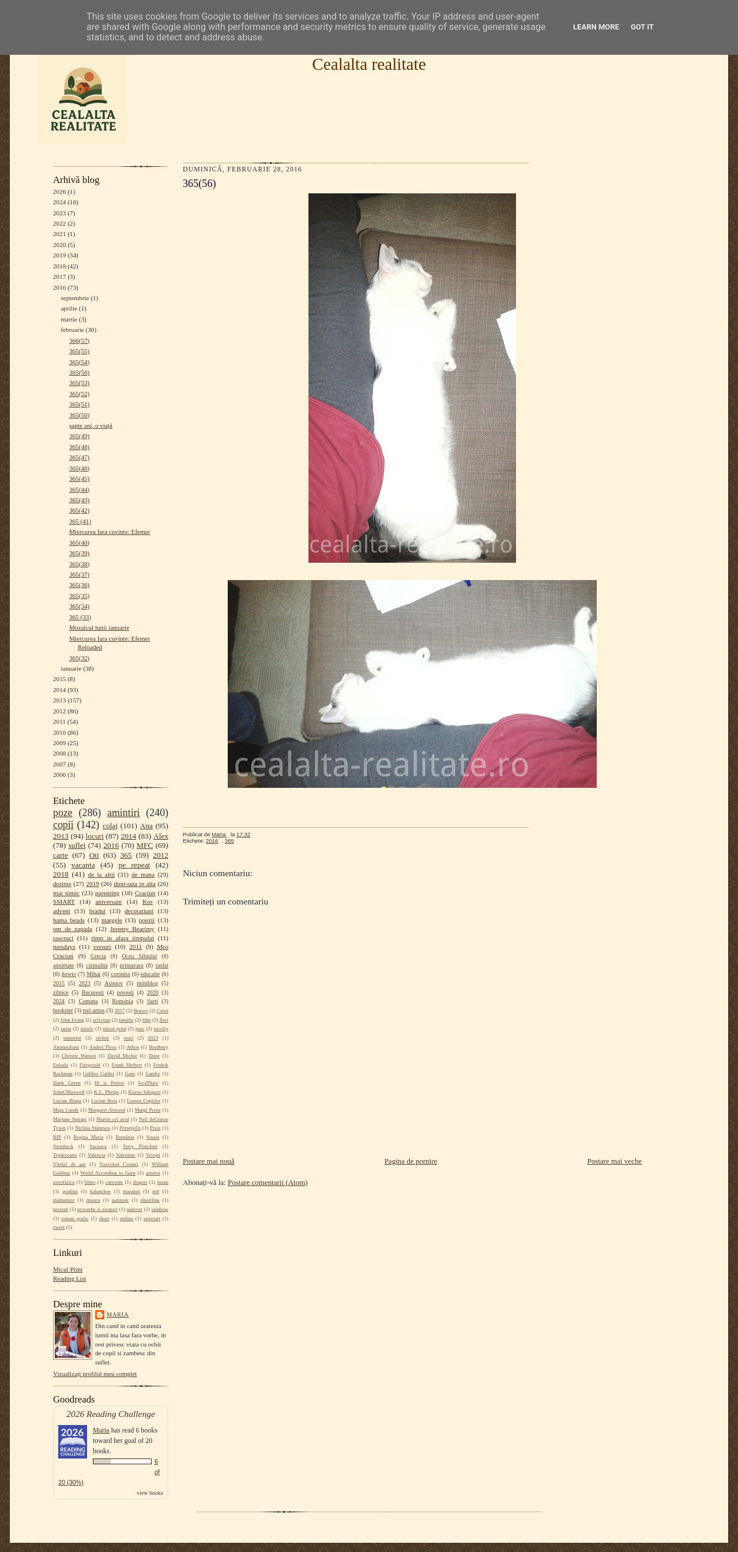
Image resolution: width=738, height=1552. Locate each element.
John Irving (72, 1020)
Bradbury (158, 1047)
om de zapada (72, 928)
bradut (97, 910)
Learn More (596, 27)
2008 (59, 753)
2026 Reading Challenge (110, 1414)
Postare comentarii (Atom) (268, 1182)
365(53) (79, 382)
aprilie (69, 308)
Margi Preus (148, 1110)
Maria (118, 1314)
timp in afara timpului (123, 937)
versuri (102, 946)
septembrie (75, 297)
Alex (160, 836)
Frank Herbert (127, 1065)
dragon (140, 1182)
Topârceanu (65, 1155)
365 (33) (80, 617)
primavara (132, 965)
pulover (134, 1209)
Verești (153, 1155)
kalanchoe (100, 1191)
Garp (130, 1073)
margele (111, 920)
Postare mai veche (614, 1161)
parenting (107, 892)
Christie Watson (79, 1056)
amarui (153, 1173)
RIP (57, 1137)
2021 (59, 233)
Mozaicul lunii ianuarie (99, 627)
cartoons (114, 1182)
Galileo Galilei (98, 1073)
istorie (87, 1028)
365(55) (79, 350)
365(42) (79, 510)
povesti (125, 992)
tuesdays (64, 946)
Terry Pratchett (140, 1146)
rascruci (63, 937)
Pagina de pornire (411, 1161)
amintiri (123, 812)
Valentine (125, 1155)
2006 (59, 774)
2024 (59, 202)
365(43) (79, 499)
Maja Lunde (65, 1110)
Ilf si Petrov (109, 1083)
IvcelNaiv (148, 1083)
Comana (87, 1001)
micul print (114, 1028)
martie (69, 319)
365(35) (79, 595)
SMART (64, 901)
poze (63, 812)
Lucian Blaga (67, 1101)
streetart (152, 1218)
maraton (131, 1191)
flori (164, 1020)
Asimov (113, 983)
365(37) (79, 574)
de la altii (101, 874)
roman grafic (74, 1218)
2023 (59, 213)
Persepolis (130, 1128)
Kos (147, 901)
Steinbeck (63, 1146)
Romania (122, 1001)
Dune (154, 1056)
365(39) (79, 552)
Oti (94, 855)
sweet (59, 1227)
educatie (150, 974)
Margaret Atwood (106, 1110)
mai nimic (66, 892)
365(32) (79, 658)
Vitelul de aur (69, 1164)
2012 (59, 711)
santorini (72, 1038)
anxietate (63, 965)
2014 (59, 689)
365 (125, 855)
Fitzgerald (90, 1065)
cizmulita (96, 965)
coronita (120, 974)
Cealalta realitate (369, 64)
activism (101, 1020)
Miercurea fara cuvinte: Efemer (109, 531)
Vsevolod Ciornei (118, 1164)
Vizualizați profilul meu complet (95, 1373)
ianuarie (71, 668)
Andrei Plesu (103, 1047)
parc (139, 1028)
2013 (59, 700)
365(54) (79, 361)
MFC (145, 845)
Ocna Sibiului (139, 956)
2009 (59, 742)
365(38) (79, 563)
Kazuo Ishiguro (145, 1092)
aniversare (108, 901)
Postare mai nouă (209, 1161)
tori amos (94, 1010)
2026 (59, 191)
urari (129, 1038)
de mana (143, 874)
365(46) (79, 468)
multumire (63, 1200)
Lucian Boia (104, 1101)
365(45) (79, 478)
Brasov (141, 1011)
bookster (63, 1010)
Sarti (152, 1001)
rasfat (162, 965)
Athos (133, 1047)
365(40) (79, 542)
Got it (642, 27)
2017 (59, 276)
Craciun (145, 892)
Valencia (97, 1155)
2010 (59, 732)
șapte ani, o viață (90, 425)
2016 (59, 287)
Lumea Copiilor (143, 1101)
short (104, 1218)
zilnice (61, 992)
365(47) (79, 457)
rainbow (160, 1209)
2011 (59, 721)
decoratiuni (139, 910)
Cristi (162, 1011)
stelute (102, 1038)
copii (63, 825)
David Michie (122, 1056)
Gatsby (152, 1073)
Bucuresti (93, 992)
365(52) (79, 393)
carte (60, 855)
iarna (66, 1028)
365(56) (79, 372)
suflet (77, 845)
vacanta (83, 865)
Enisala (60, 1065)
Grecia (98, 956)
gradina (70, 1191)
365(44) (79, 489)
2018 (59, 266)
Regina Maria (88, 1137)
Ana (146, 825)
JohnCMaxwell (69, 1092)
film (146, 1020)
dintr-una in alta (135, 883)
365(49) (79, 435)
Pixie (155, 1128)
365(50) (79, 415)
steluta (126, 1218)
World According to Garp (107, 1173)
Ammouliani (66, 1047)
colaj (110, 825)
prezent (60, 1209)
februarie (72, 329)
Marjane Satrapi (69, 1119)
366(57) (79, 340)
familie (126, 1020)
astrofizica (63, 1182)
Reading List (69, 1278)
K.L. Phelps (106, 1092)
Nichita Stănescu (92, 1128)
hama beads (69, 920)
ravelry (161, 1028)
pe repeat (134, 865)
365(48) (79, 446)
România (124, 1137)
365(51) (79, 404)
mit (155, 1191)
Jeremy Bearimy (132, 928)
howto (69, 974)
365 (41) (80, 521)
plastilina (150, 1200)
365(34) (79, 606)
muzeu (93, 1200)
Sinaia (152, 1137)
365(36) (79, 584)
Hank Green (67, 1083)
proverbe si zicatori (97, 1209)
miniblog (147, 983)
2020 (59, 244)
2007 (59, 764)
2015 (59, 678)
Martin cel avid (112, 1119)
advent (61, 910)
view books (150, 1493)
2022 (59, 223)
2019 (59, 255)
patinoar (120, 1200)
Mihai (93, 974)
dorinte (62, 883)
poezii (147, 920)
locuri (95, 836)
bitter (90, 1182)
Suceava (98, 1146)
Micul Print (67, 1269)
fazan (162, 1182)
